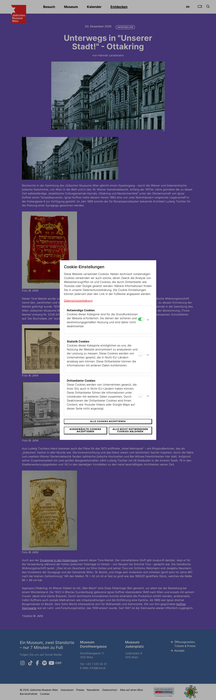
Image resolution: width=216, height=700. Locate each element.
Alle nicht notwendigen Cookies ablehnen (130, 430)
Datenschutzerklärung (78, 300)
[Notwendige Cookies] (141, 319)
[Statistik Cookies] (141, 354)
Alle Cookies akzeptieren (108, 421)
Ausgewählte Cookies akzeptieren (85, 430)
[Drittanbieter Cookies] (141, 395)
